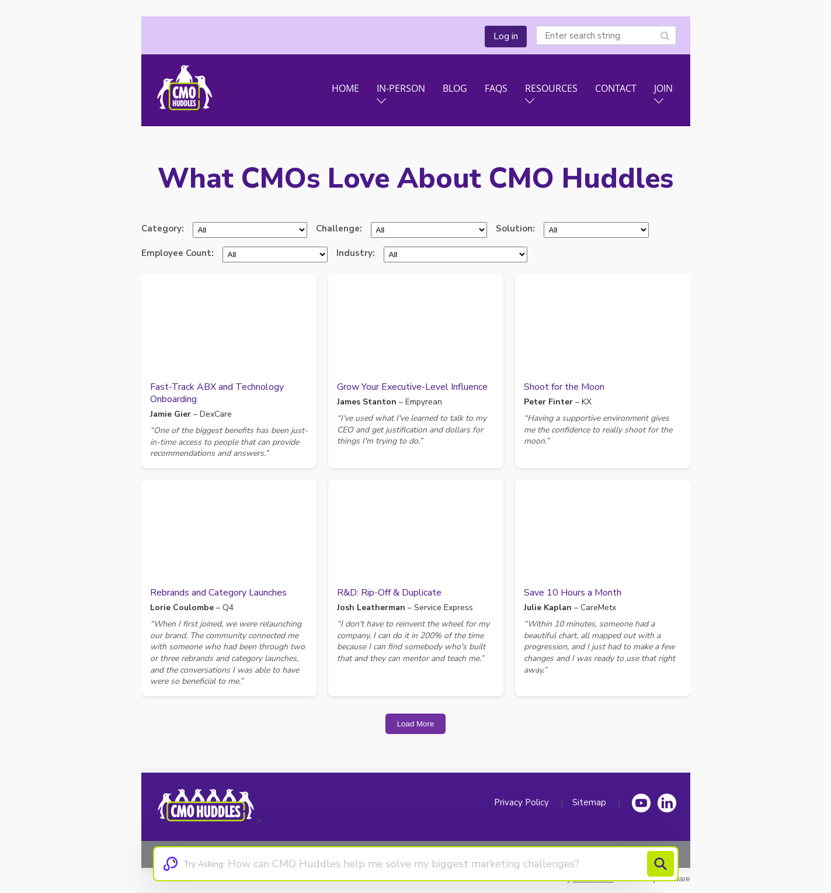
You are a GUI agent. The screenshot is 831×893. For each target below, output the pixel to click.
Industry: (355, 253)
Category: (162, 228)
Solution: (515, 228)
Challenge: (339, 228)
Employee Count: (177, 253)
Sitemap (589, 802)
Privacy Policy (521, 802)
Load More (415, 723)
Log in (505, 36)
